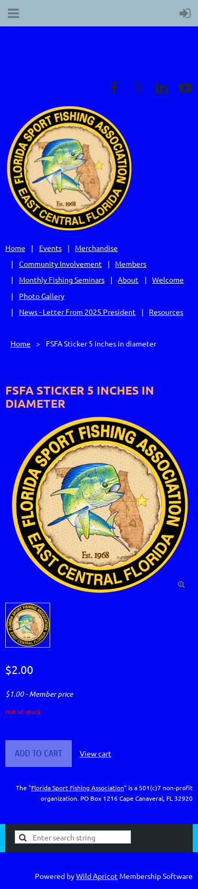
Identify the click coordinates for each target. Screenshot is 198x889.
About (128, 279)
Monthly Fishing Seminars (62, 279)
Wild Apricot (97, 876)
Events (50, 247)
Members (130, 263)
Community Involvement (60, 263)
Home (15, 247)
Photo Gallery (41, 296)
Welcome (168, 279)
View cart (95, 753)
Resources (166, 311)
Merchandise (96, 247)
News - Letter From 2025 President (77, 311)
